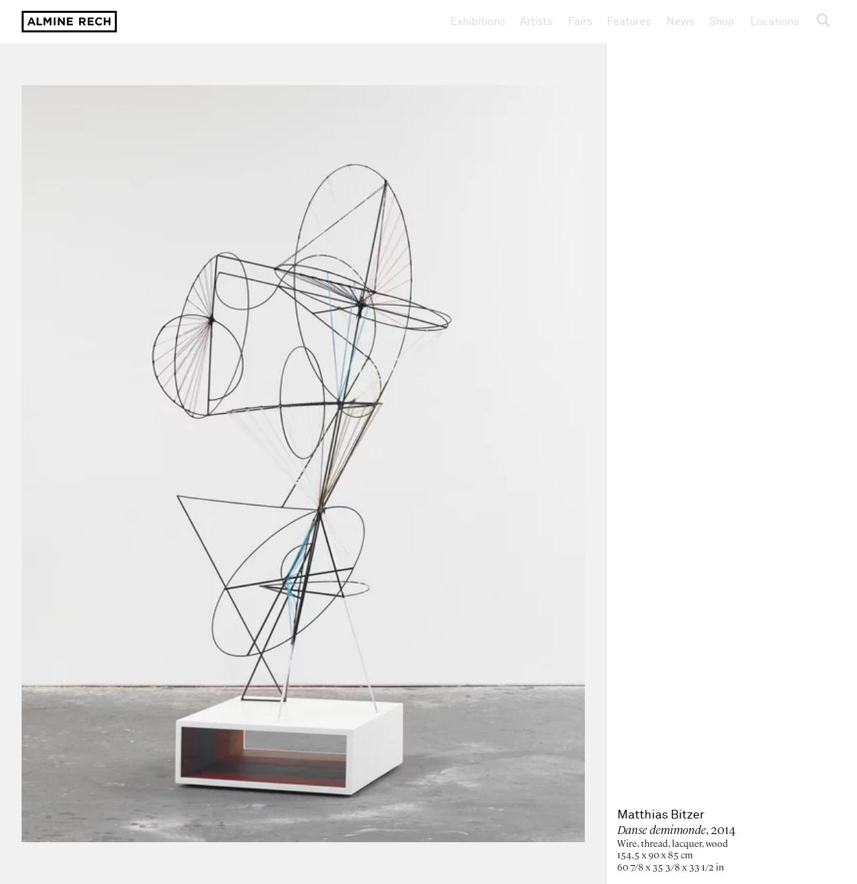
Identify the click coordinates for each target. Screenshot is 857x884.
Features (629, 21)
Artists (536, 21)
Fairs (580, 21)
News (680, 21)
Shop (722, 21)
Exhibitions (477, 21)
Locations (774, 21)
